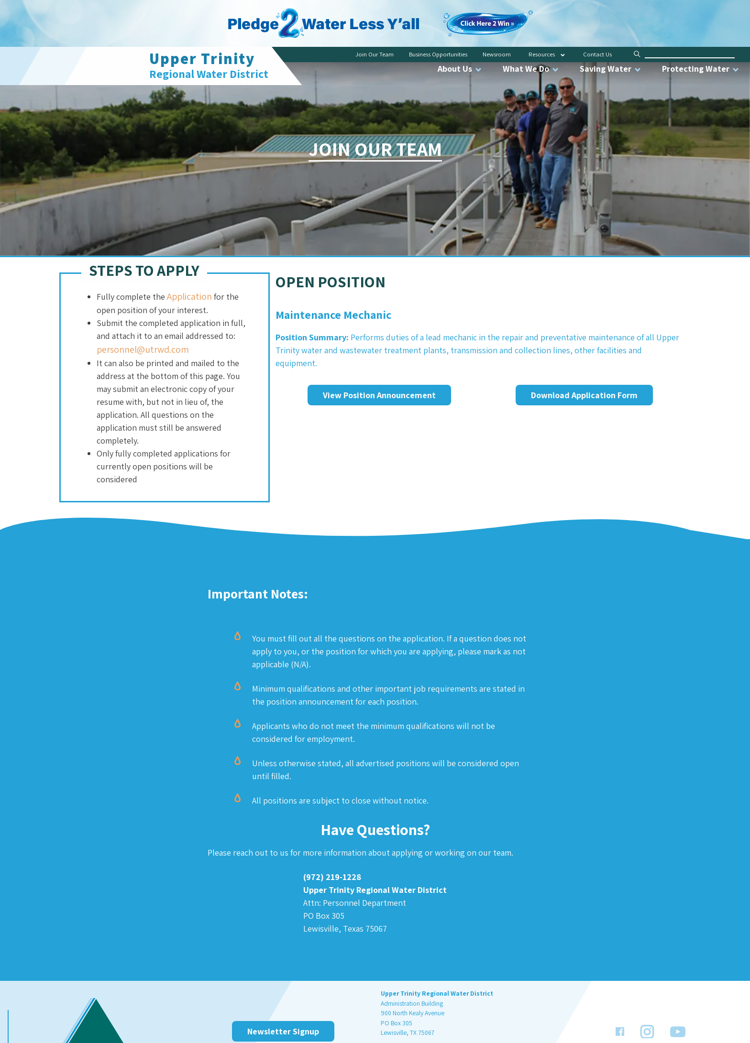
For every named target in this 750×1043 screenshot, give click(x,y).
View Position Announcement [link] (379, 395)
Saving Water (611, 68)
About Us (460, 68)
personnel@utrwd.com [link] (143, 349)
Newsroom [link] (497, 54)
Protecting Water (701, 68)
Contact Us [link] (597, 54)
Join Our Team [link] (374, 54)
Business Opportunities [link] (438, 54)
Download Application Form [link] (584, 395)
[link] (487, 16)
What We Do (531, 68)
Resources (542, 54)
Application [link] (189, 296)
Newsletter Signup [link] (283, 1031)
